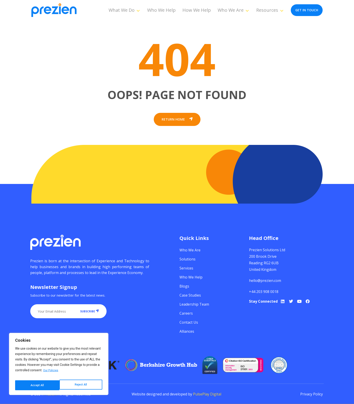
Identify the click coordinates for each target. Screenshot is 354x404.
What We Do (124, 10)
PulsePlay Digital (207, 394)
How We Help (196, 10)
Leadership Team (194, 304)
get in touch (306, 10)
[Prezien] (54, 10)
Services (186, 268)
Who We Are (233, 10)
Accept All (80, 385)
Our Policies (51, 374)
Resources (270, 10)
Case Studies (190, 295)
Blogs (184, 286)
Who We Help (161, 10)
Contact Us (188, 322)
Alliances (186, 331)
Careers (186, 313)
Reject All (36, 385)
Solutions (187, 259)
